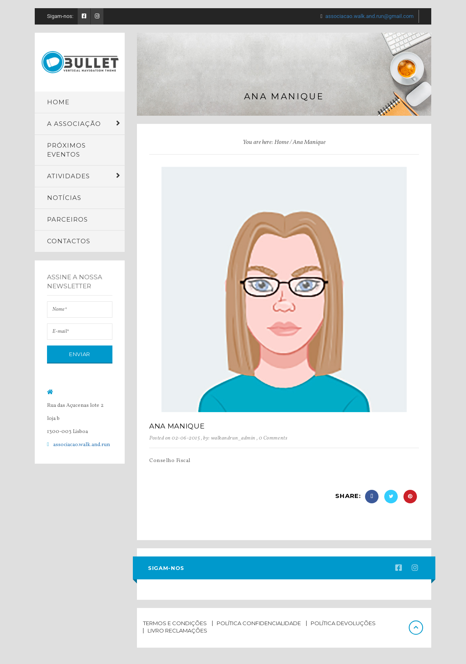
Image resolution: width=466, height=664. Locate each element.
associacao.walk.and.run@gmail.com (369, 16)
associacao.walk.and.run (81, 445)
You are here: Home (266, 142)
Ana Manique (176, 426)
